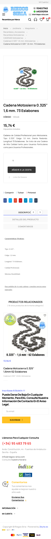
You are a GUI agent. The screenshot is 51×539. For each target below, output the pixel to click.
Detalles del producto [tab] (25, 219)
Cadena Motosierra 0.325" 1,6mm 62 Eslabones (18, 370)
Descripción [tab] (25, 212)
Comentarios (25, 226)
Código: (7, 117)
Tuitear (21, 192)
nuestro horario (18, 459)
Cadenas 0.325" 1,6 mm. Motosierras (16, 376)
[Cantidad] (13, 160)
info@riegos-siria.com (13, 456)
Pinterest (32, 192)
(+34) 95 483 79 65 (16, 443)
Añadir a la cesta (22, 169)
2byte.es (43, 526)
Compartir (9, 192)
